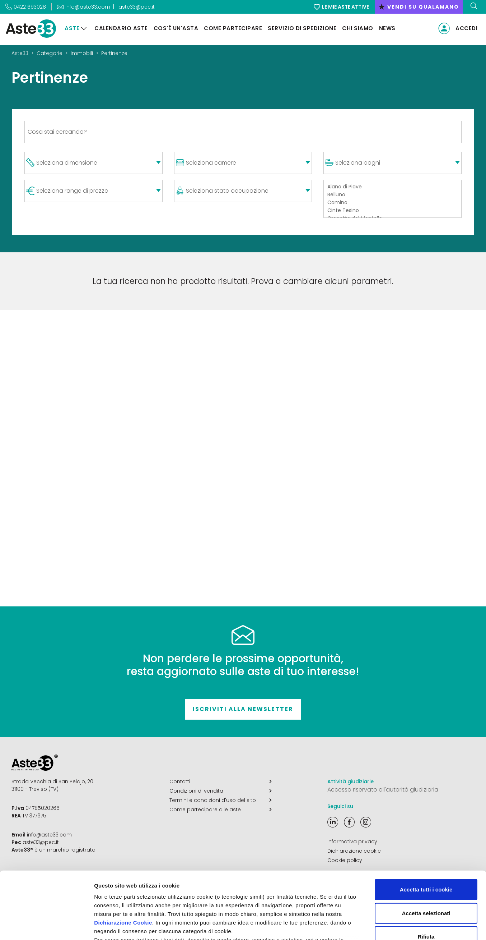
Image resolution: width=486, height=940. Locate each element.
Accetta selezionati (426, 853)
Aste (72, 28)
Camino (392, 203)
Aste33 (19, 53)
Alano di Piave (392, 187)
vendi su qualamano (418, 7)
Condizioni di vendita (220, 790)
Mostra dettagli (377, 926)
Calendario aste (121, 28)
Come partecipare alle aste (220, 809)
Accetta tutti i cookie (426, 830)
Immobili (82, 53)
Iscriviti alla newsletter (243, 709)
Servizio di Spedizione (302, 28)
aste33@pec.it (136, 6)
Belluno (392, 195)
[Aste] (84, 28)
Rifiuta (426, 877)
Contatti (220, 781)
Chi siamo (357, 28)
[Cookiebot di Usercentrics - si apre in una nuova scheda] (46, 926)
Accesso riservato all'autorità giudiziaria (382, 789)
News (387, 28)
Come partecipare (233, 28)
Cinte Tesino (392, 211)
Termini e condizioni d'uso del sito (220, 800)
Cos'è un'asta (176, 28)
